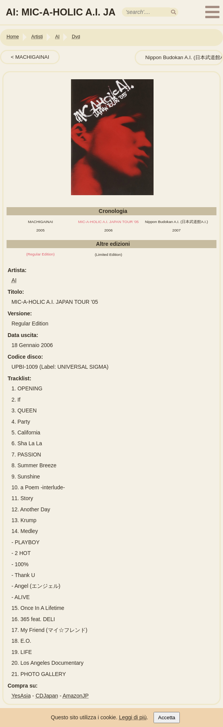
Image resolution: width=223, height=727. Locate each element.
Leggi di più (133, 717)
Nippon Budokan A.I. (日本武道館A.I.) (176, 222)
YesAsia (21, 696)
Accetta (166, 717)
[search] (173, 12)
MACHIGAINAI (32, 57)
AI (14, 280)
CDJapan (46, 696)
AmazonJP (76, 696)
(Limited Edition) (108, 254)
